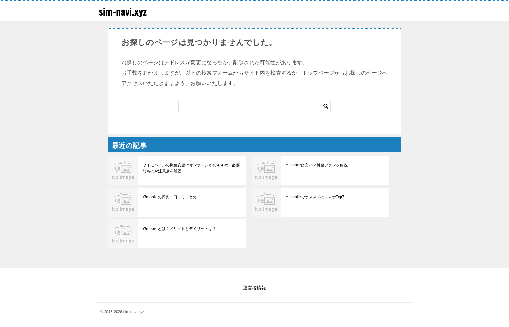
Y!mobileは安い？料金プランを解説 (317, 165)
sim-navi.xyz (123, 11)
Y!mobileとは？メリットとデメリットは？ (179, 228)
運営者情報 (254, 287)
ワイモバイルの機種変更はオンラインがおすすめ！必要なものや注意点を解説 (191, 168)
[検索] (254, 106)
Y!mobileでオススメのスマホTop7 (315, 197)
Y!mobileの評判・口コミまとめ (170, 197)
